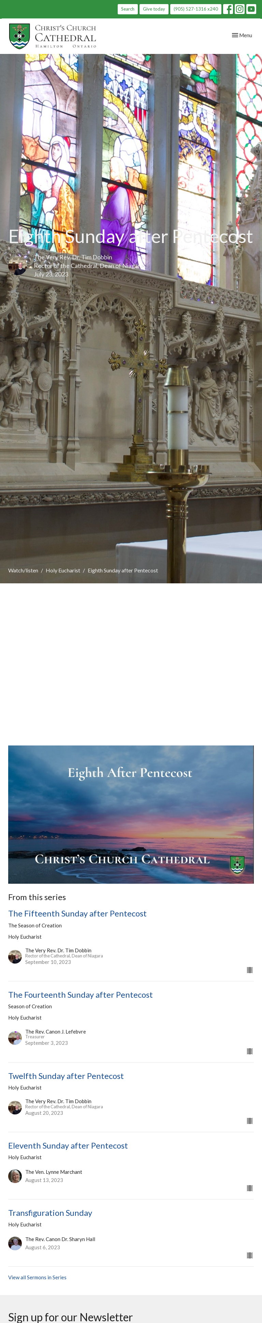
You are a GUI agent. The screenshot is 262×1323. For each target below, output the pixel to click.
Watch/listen (23, 570)
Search (127, 9)
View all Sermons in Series (37, 1277)
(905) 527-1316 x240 (196, 9)
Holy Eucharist (63, 570)
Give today (154, 9)
